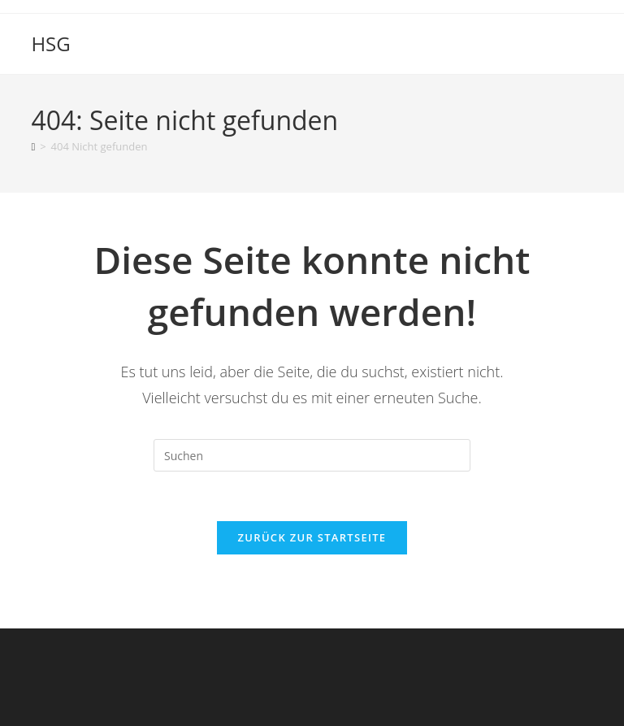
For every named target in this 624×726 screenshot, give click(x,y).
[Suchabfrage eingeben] (312, 455)
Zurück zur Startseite (312, 537)
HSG (50, 43)
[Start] (33, 146)
